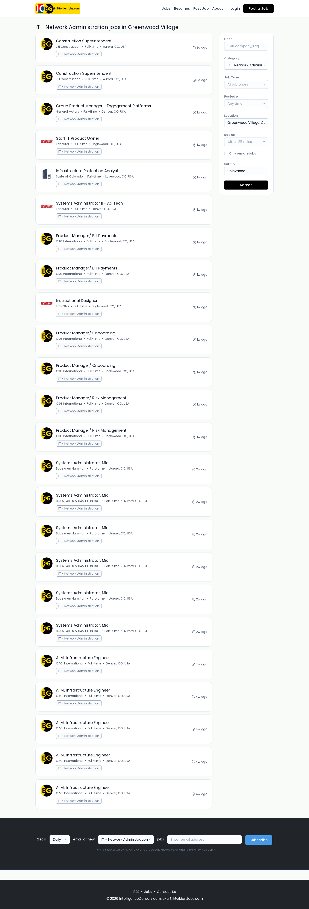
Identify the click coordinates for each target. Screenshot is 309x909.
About (217, 8)
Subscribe (259, 850)
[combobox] (246, 65)
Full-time (92, 47)
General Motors (67, 112)
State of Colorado (69, 178)
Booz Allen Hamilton (71, 474)
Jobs (166, 8)
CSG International (69, 244)
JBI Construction (68, 47)
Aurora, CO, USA (115, 47)
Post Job (201, 8)
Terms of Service (196, 860)
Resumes (182, 8)
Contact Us (166, 891)
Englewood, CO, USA (107, 145)
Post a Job (258, 8)
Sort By (229, 164)
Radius (229, 135)
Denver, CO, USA (114, 112)
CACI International (69, 671)
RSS (136, 891)
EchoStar (63, 145)
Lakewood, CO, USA (120, 178)
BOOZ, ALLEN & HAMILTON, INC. (78, 507)
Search (246, 184)
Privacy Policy (170, 860)
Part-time (97, 474)
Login (235, 8)
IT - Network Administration (79, 54)
